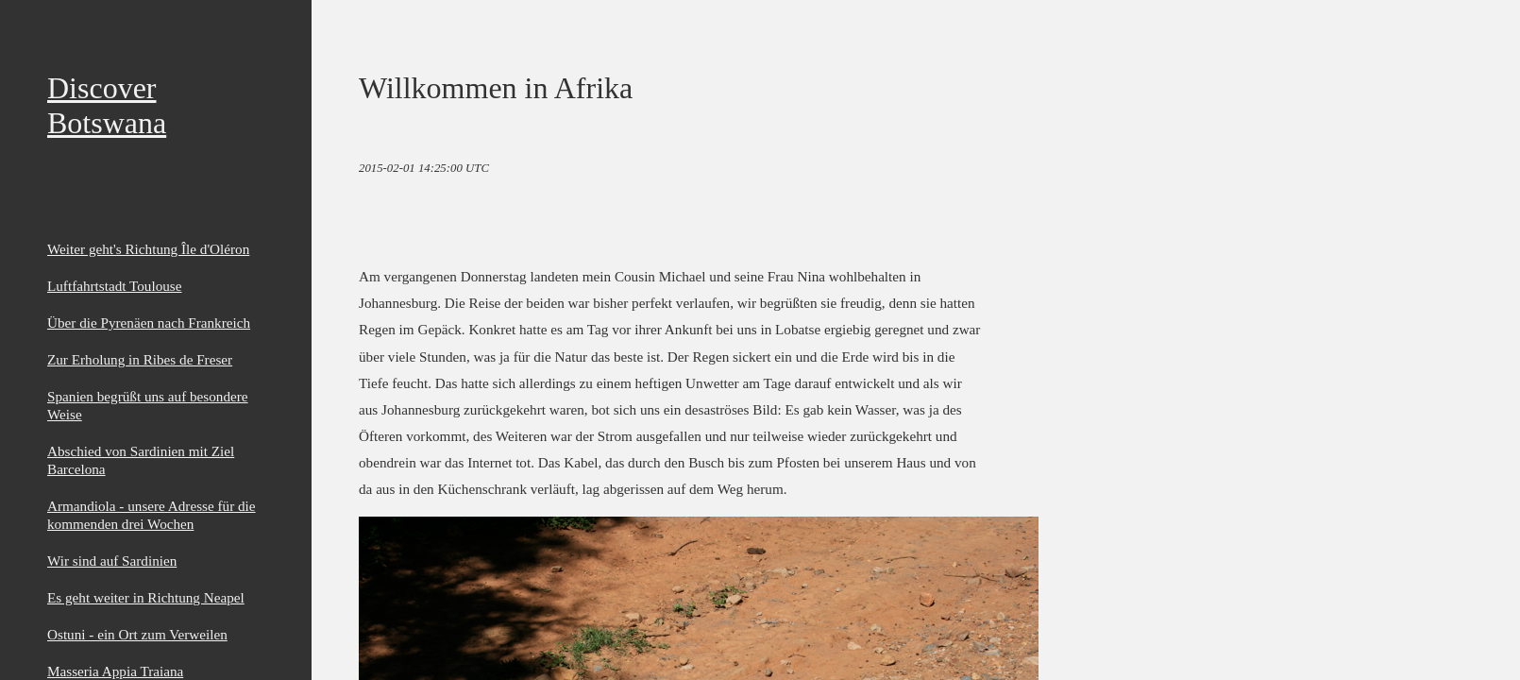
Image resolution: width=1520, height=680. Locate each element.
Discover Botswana (106, 105)
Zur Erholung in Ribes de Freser (139, 359)
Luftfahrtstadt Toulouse (114, 286)
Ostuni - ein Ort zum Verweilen (137, 634)
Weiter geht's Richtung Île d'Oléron (148, 249)
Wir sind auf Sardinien (112, 560)
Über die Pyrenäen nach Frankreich (148, 322)
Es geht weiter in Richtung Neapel (146, 597)
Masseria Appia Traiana (115, 671)
